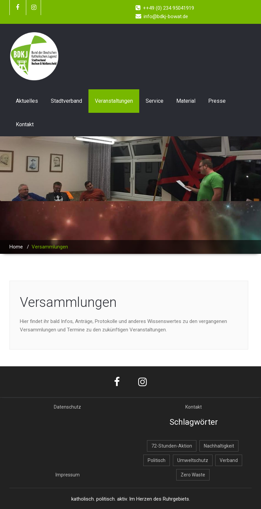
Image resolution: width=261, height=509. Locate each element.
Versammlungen (68, 302)
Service (154, 101)
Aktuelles (27, 101)
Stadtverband (66, 101)
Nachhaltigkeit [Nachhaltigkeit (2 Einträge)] (219, 446)
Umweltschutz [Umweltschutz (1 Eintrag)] (192, 460)
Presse (217, 101)
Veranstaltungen (114, 101)
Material (185, 101)
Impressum (67, 474)
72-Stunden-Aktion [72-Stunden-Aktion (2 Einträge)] (171, 446)
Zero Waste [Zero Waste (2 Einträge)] (193, 474)
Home (16, 247)
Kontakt (25, 124)
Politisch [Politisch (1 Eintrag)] (156, 460)
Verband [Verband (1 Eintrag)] (229, 460)
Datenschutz (67, 407)
